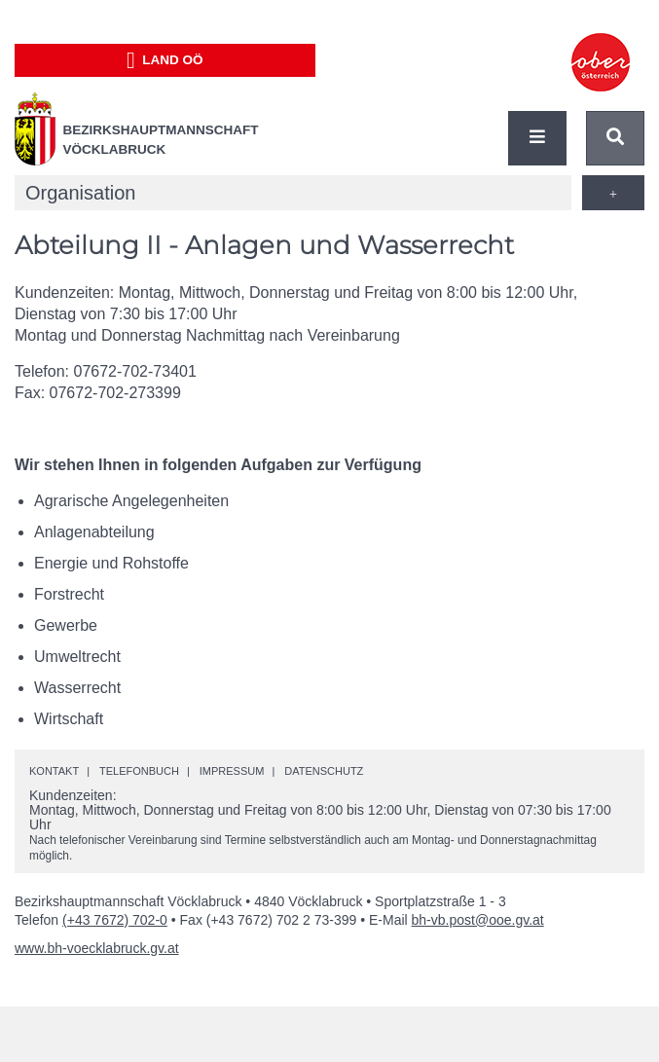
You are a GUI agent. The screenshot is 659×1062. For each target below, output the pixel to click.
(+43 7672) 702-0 (114, 920)
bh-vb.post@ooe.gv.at (478, 920)
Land (165, 60)
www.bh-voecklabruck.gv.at (97, 948)
